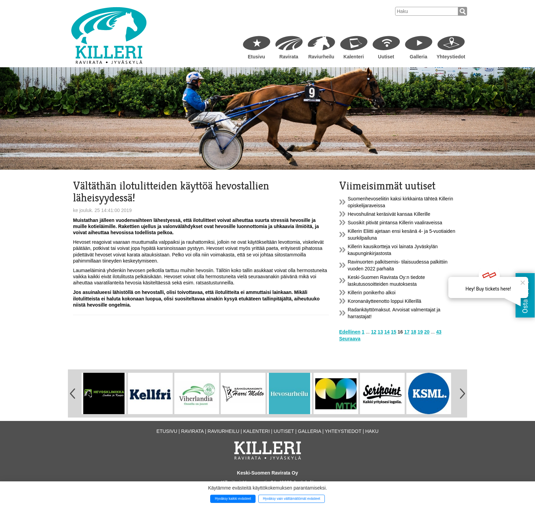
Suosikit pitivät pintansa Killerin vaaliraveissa (395, 222)
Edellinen (349, 332)
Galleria (418, 56)
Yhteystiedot (450, 56)
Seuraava (349, 338)
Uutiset (386, 56)
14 (387, 332)
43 (439, 332)
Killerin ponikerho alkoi (371, 292)
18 (413, 332)
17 (407, 332)
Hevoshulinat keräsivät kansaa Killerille (389, 214)
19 (420, 332)
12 (373, 332)
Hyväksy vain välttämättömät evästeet (291, 498)
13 (380, 332)
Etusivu (256, 56)
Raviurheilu (321, 56)
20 (427, 332)
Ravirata (288, 56)
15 (393, 332)
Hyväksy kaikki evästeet (233, 498)
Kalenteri (354, 56)
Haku (371, 431)
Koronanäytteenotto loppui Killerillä (384, 301)
